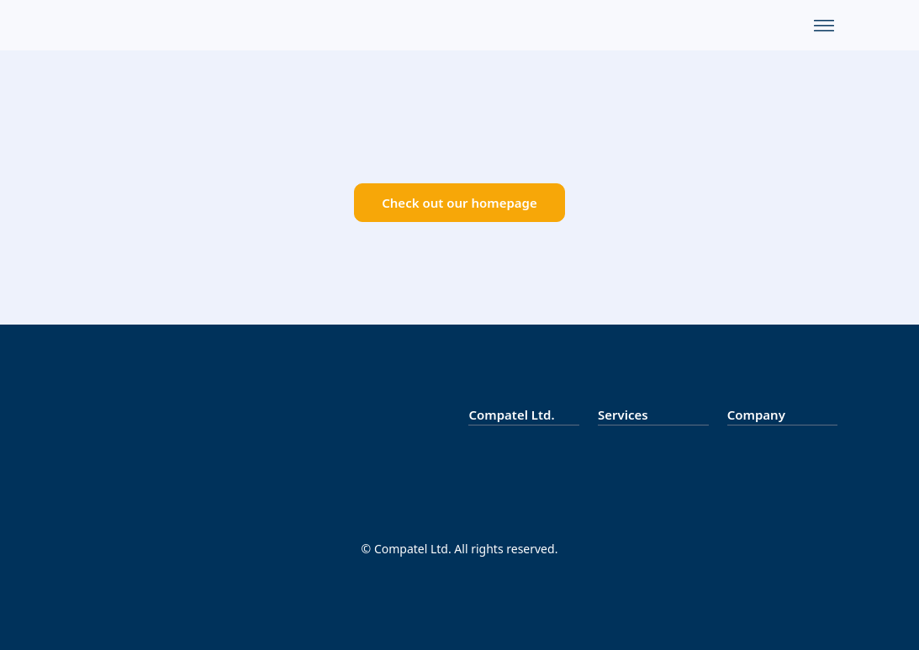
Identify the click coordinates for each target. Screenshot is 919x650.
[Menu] (823, 25)
